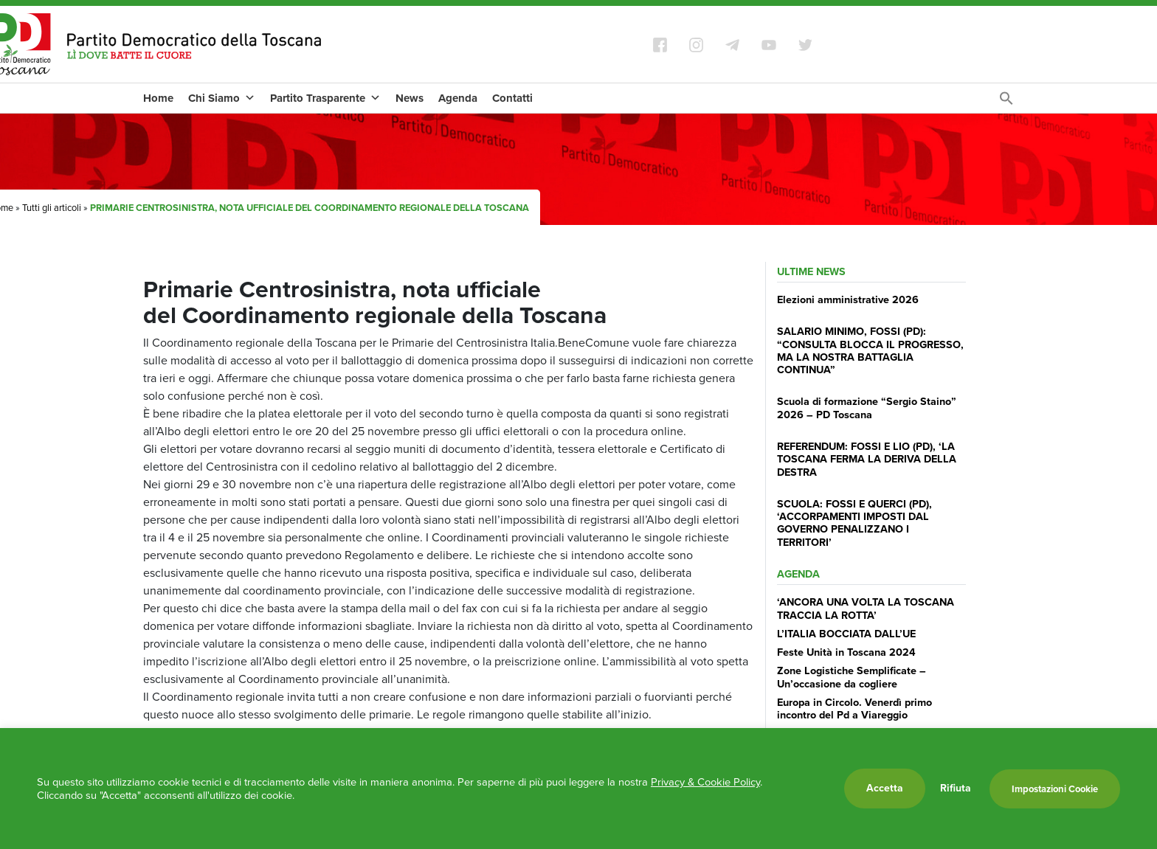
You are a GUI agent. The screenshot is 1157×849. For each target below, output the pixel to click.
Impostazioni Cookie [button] (1055, 789)
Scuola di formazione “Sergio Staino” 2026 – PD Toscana (866, 407)
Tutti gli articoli (51, 208)
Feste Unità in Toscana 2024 (846, 652)
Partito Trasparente (325, 98)
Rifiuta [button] (955, 788)
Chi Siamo (221, 98)
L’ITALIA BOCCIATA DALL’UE (846, 634)
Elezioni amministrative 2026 (848, 299)
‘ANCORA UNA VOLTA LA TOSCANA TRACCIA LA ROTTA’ (865, 608)
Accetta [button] (884, 788)
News (410, 98)
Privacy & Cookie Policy (705, 782)
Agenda (457, 98)
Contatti (512, 98)
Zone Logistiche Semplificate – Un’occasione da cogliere (851, 676)
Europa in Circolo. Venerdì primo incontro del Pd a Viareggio (854, 708)
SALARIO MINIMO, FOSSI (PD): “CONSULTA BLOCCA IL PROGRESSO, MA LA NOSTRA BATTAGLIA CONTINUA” (870, 350)
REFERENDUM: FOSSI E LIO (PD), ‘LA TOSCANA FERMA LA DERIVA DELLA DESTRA (866, 459)
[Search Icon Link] (1006, 102)
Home (158, 98)
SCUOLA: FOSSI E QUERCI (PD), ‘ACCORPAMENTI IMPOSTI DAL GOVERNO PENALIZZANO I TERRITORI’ (854, 523)
